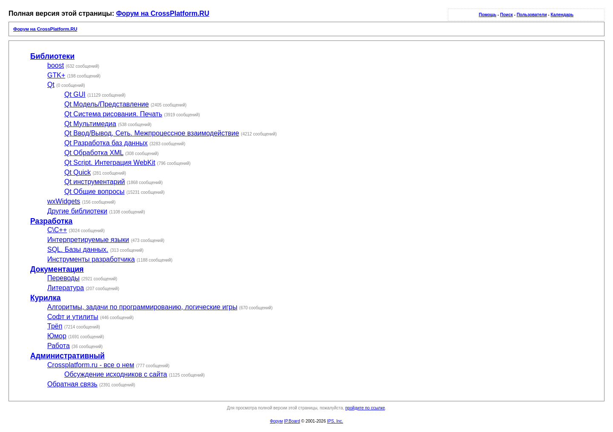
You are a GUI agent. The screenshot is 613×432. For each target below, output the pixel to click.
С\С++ (57, 229)
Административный (67, 355)
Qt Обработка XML (93, 152)
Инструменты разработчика (91, 259)
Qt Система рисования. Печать (113, 114)
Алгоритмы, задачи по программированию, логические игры (142, 307)
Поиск (506, 14)
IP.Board (292, 421)
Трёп (54, 326)
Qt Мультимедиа (90, 123)
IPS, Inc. (335, 421)
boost (55, 65)
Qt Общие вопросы (94, 191)
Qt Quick (77, 172)
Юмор (56, 336)
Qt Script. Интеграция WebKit (109, 162)
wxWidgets (63, 201)
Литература (65, 287)
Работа (58, 345)
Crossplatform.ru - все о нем (90, 365)
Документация (57, 269)
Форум (276, 421)
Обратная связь (72, 384)
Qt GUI (75, 94)
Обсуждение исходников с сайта (115, 374)
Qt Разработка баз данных (106, 143)
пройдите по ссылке (365, 408)
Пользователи (532, 14)
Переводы (63, 278)
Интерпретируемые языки (88, 239)
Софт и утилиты (72, 316)
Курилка (45, 298)
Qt (50, 84)
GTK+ (56, 75)
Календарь (561, 14)
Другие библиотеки (77, 211)
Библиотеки (52, 56)
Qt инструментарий (94, 181)
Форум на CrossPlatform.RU (162, 13)
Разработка (51, 221)
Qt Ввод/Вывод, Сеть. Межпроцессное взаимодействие (151, 133)
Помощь (487, 14)
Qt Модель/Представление (106, 104)
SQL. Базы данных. (77, 249)
